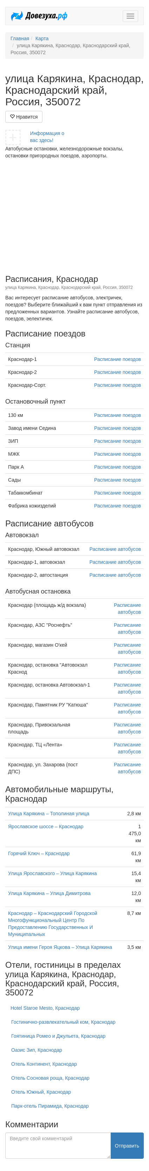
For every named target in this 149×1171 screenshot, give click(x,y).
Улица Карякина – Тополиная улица (48, 813)
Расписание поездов (117, 359)
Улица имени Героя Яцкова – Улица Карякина (60, 947)
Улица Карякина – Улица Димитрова (49, 893)
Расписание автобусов (115, 549)
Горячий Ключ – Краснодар (39, 853)
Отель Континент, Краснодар (44, 1064)
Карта (41, 38)
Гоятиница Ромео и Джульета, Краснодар (58, 1036)
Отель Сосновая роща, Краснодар (50, 1078)
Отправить (127, 1146)
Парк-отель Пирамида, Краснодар (50, 1106)
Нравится (24, 117)
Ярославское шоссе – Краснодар (45, 826)
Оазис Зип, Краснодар (36, 1050)
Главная (20, 38)
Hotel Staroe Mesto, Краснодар (45, 1008)
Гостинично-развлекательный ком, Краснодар (63, 1022)
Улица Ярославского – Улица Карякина (52, 873)
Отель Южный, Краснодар (41, 1092)
